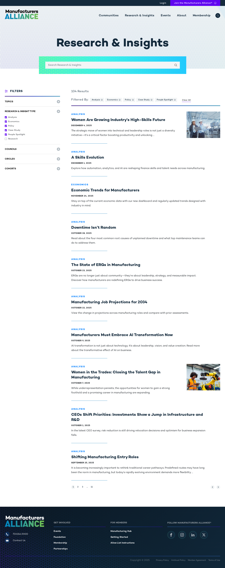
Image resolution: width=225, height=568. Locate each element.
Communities (109, 15)
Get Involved (62, 523)
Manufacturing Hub (121, 531)
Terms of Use (214, 560)
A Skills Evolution (87, 158)
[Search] (217, 15)
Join (193, 3)
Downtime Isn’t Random (93, 228)
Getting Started (119, 537)
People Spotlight (16, 134)
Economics (13, 122)
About (181, 15)
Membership (202, 15)
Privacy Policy (162, 560)
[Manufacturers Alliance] (21, 14)
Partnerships (61, 549)
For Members (118, 523)
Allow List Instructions (122, 543)
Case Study (14, 130)
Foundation (60, 537)
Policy (11, 126)
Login (163, 3)
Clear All (186, 100)
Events (166, 15)
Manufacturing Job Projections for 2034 (109, 302)
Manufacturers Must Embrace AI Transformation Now (122, 335)
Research (13, 139)
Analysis (12, 117)
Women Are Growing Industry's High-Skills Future (118, 120)
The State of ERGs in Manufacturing (105, 265)
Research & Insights (139, 15)
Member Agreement (197, 560)
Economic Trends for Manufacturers (105, 191)
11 (92, 486)
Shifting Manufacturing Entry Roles (105, 457)
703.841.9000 (20, 534)
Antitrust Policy (178, 560)
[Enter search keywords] (112, 65)
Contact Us (19, 540)
